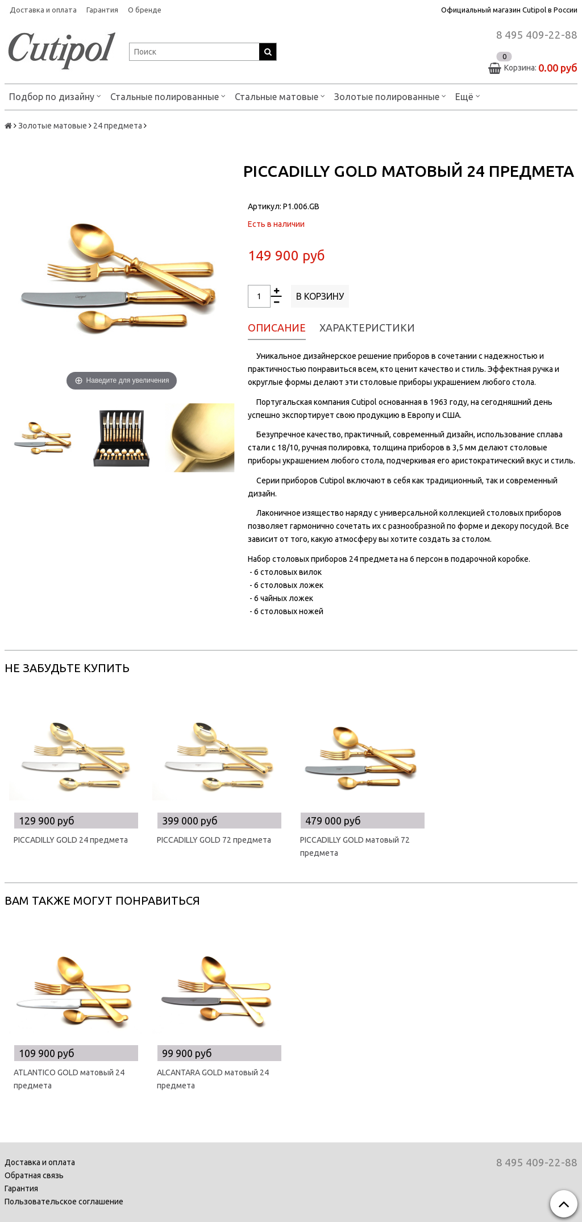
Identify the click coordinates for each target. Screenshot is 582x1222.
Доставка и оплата (43, 10)
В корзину (320, 296)
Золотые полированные (390, 96)
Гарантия (102, 10)
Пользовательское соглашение (64, 1201)
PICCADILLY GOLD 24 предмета (71, 839)
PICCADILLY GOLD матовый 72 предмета (355, 846)
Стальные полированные (168, 96)
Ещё (467, 96)
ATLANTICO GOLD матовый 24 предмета (69, 1079)
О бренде (144, 10)
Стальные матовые (280, 96)
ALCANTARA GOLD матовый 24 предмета (213, 1079)
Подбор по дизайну (55, 96)
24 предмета (117, 125)
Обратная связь (34, 1175)
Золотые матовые (52, 125)
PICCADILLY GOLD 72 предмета (214, 839)
